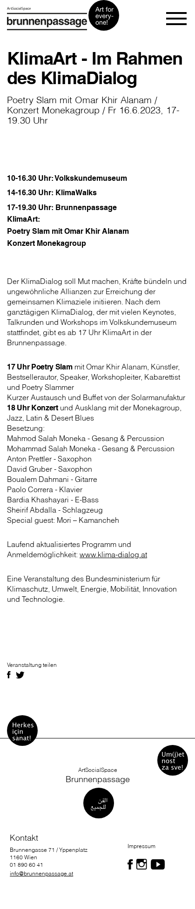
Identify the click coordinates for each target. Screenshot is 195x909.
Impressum (141, 846)
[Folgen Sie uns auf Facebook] (130, 864)
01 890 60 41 (26, 864)
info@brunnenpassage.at (41, 873)
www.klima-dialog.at (113, 554)
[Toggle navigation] (177, 18)
